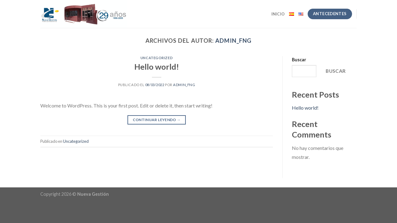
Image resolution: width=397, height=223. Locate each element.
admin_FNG (233, 40)
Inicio (278, 13)
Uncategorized (157, 58)
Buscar (299, 59)
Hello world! (156, 66)
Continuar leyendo (157, 120)
